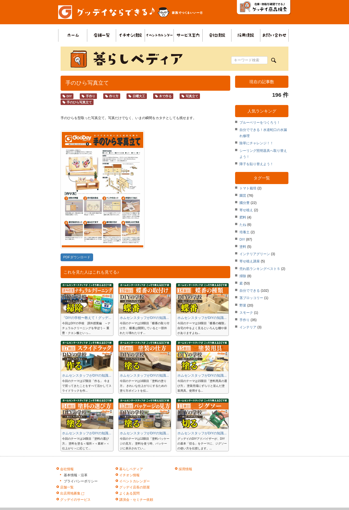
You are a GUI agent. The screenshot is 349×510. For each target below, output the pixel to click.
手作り (88, 96)
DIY (67, 96)
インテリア (247, 327)
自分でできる (249, 291)
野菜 (242, 305)
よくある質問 (129, 493)
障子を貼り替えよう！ (256, 164)
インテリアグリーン (254, 254)
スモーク (246, 313)
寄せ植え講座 (249, 261)
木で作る (163, 96)
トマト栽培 (247, 188)
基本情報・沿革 (75, 475)
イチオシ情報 (129, 475)
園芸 (242, 195)
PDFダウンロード (76, 257)
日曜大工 (136, 96)
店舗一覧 (67, 487)
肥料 (242, 217)
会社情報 (67, 469)
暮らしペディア (131, 469)
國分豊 (244, 203)
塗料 (242, 247)
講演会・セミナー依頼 (136, 500)
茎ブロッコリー (251, 298)
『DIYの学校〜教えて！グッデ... (86, 318)
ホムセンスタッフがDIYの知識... (144, 318)
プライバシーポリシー (81, 481)
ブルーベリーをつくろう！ (259, 122)
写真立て (189, 96)
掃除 (242, 276)
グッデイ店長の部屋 (134, 487)
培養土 (244, 232)
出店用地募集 (72, 493)
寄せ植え (246, 210)
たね (242, 225)
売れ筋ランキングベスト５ (259, 269)
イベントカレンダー (134, 481)
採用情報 (185, 469)
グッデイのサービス (75, 500)
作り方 (112, 96)
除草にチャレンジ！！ (256, 143)
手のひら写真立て (77, 102)
